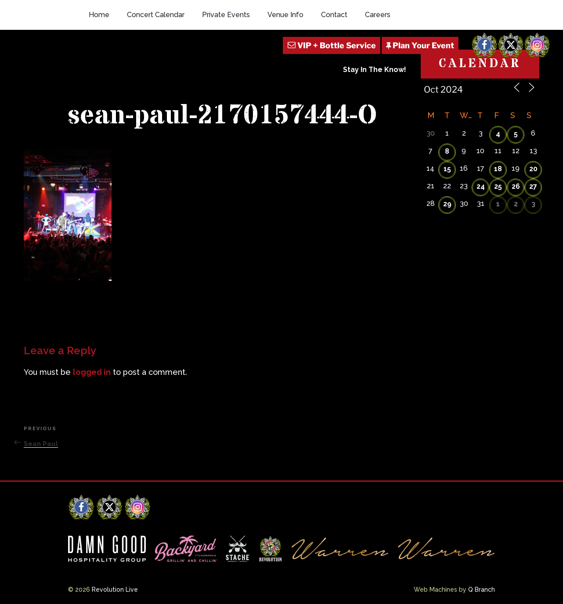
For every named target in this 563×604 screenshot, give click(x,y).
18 (498, 169)
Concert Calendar (155, 15)
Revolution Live (115, 589)
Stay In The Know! (374, 69)
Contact (334, 15)
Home (99, 15)
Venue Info (285, 15)
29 (447, 204)
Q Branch (481, 589)
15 (447, 169)
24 (480, 186)
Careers (377, 15)
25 (498, 186)
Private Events (226, 15)
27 (533, 186)
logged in (92, 372)
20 (533, 169)
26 (516, 186)
